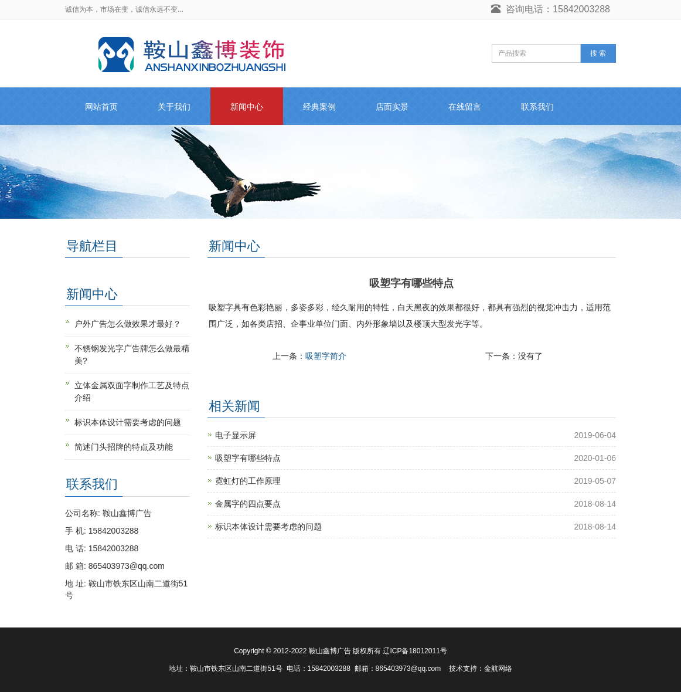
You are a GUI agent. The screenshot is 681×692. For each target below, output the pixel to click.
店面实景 (392, 106)
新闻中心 (246, 106)
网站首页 (101, 106)
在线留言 (464, 106)
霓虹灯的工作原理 (248, 481)
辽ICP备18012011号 (415, 651)
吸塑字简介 (325, 356)
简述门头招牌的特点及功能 (123, 447)
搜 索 (598, 53)
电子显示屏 (235, 435)
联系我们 (537, 106)
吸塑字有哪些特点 (248, 458)
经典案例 (319, 106)
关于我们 (174, 106)
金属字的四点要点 (248, 503)
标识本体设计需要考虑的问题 (268, 526)
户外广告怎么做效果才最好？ (127, 323)
